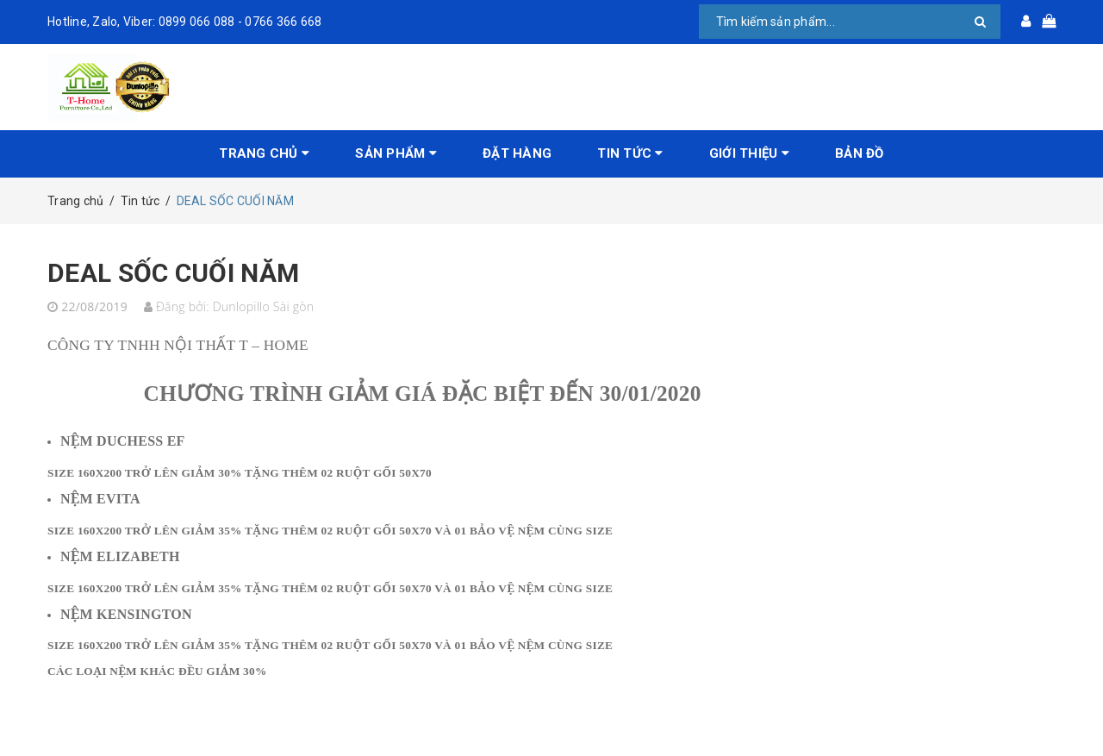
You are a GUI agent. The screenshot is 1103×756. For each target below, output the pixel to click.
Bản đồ (859, 153)
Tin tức (630, 153)
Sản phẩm (396, 153)
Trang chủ (264, 153)
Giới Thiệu (749, 153)
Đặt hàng (517, 153)
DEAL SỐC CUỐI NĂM (173, 273)
